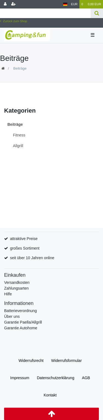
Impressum (19, 378)
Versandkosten (17, 282)
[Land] (65, 4)
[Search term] (45, 13)
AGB (86, 378)
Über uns (12, 316)
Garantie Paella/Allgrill (23, 322)
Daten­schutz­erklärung (55, 378)
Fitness (19, 135)
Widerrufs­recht (30, 360)
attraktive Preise (23, 238)
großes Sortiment (24, 248)
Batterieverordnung (20, 310)
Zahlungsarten (16, 288)
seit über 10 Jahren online (32, 258)
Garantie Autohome (20, 328)
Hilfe (8, 294)
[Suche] (97, 13)
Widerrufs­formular (66, 360)
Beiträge (15, 124)
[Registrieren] (13, 4)
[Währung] (74, 4)
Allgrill (18, 146)
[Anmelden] (5, 4)
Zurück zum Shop (13, 21)
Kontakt (50, 395)
